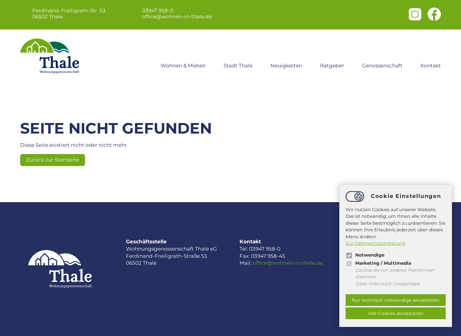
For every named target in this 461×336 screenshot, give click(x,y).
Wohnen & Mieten (183, 66)
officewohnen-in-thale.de (177, 17)
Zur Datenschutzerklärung (375, 243)
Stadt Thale (238, 66)
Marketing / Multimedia (378, 263)
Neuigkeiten (286, 66)
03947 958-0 (157, 11)
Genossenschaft (382, 66)
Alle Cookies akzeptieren (395, 313)
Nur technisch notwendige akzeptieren (395, 300)
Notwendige (365, 255)
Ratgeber (332, 66)
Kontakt (430, 66)
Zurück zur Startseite (52, 160)
